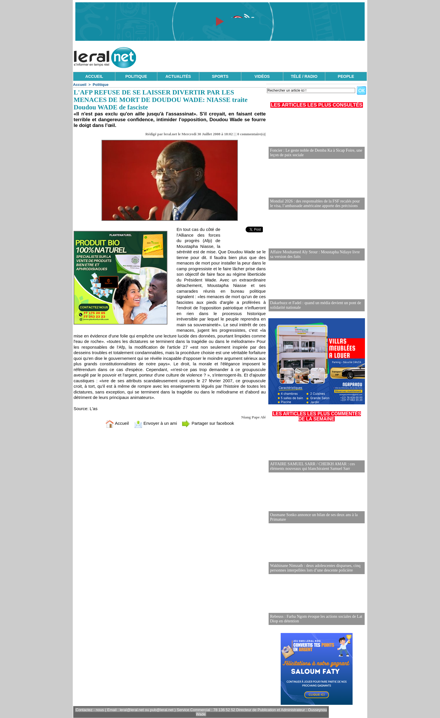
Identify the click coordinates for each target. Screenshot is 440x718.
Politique (100, 84)
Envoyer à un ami (155, 423)
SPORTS (220, 76)
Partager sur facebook (208, 423)
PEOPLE (346, 76)
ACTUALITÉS (178, 76)
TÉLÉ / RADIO (304, 76)
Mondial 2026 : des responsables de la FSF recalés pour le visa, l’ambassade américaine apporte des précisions (315, 203)
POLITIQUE (136, 76)
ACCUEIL (94, 76)
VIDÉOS (262, 76)
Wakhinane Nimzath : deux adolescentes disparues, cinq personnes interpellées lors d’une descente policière (315, 567)
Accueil (79, 84)
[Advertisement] (262, 56)
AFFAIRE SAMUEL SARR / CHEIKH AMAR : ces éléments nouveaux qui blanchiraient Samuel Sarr (312, 466)
